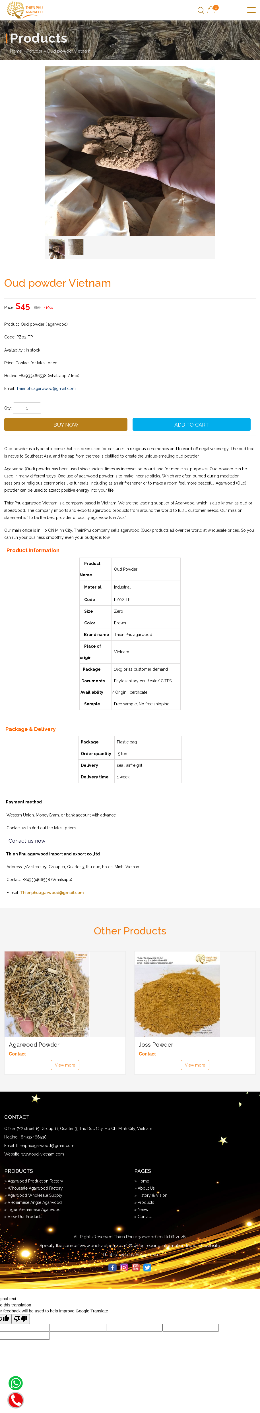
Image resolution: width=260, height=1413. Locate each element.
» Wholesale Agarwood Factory (33, 1188)
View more (65, 1065)
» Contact (143, 1216)
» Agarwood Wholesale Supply (33, 1195)
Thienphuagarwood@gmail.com (52, 892)
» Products (144, 1202)
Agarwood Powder (34, 1044)
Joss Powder (156, 1044)
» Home (141, 1181)
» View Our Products (23, 1216)
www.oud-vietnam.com (42, 1154)
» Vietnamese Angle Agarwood (33, 1202)
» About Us (144, 1188)
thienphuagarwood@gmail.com (45, 1145)
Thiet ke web (115, 1254)
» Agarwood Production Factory (33, 1181)
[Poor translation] (21, 1319)
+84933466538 (33, 1137)
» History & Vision (150, 1195)
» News (141, 1209)
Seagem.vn (147, 1254)
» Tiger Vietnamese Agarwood (32, 1209)
